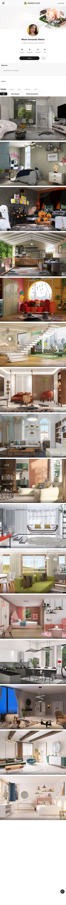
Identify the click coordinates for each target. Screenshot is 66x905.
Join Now (61, 3)
